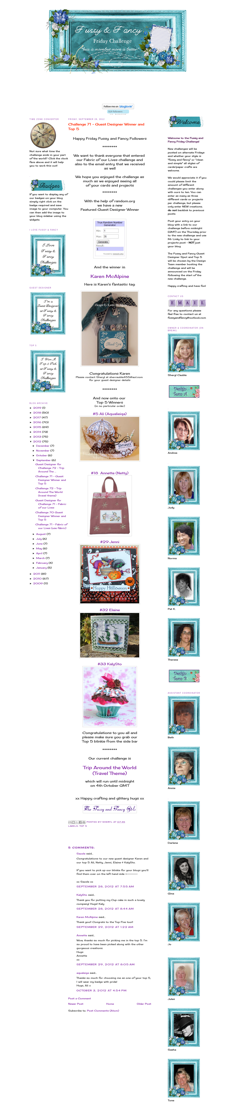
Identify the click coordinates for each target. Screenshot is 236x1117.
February (42, 562)
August (41, 534)
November (43, 450)
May (39, 548)
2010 (38, 578)
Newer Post (75, 1003)
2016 (37, 422)
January (42, 567)
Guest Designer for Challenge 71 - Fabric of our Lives (50, 504)
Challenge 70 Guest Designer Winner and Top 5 (50, 516)
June (40, 543)
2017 (37, 417)
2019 (37, 407)
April (39, 553)
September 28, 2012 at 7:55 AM (105, 886)
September (44, 460)
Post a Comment (79, 998)
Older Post (144, 1003)
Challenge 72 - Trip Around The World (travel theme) (49, 492)
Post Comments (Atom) (103, 1010)
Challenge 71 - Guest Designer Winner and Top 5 (50, 480)
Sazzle (81, 853)
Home (110, 1003)
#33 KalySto (110, 664)
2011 (37, 573)
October (42, 455)
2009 (38, 583)
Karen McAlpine (110, 276)
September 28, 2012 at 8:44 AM (105, 908)
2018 (37, 412)
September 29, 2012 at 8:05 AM (106, 964)
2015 (37, 427)
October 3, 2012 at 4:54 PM (102, 990)
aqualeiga (83, 972)
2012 (37, 441)
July (39, 538)
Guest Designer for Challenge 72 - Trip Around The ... (49, 468)
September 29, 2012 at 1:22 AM (105, 926)
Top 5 (83, 826)
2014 (37, 431)
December (43, 445)
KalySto (82, 894)
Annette (82, 935)
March (41, 558)
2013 (37, 436)
